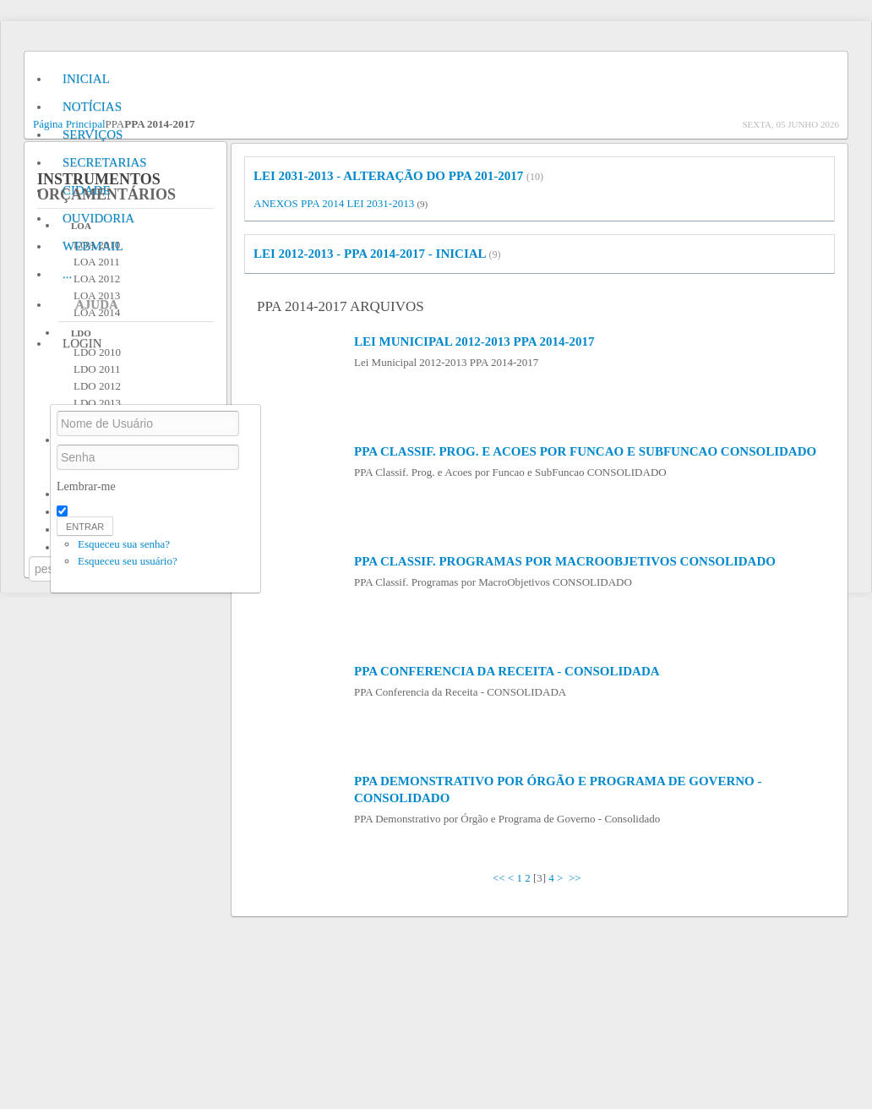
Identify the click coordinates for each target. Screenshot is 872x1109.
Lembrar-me (86, 486)
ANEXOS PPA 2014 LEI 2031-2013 (333, 203)
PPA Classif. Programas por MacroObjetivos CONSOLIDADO (565, 561)
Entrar (85, 527)
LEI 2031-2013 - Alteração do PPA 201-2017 (388, 176)
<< (499, 877)
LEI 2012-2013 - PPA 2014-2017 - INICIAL (369, 253)
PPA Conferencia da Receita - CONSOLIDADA (507, 671)
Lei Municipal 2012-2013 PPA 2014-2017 (474, 341)
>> (576, 877)
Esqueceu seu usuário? (127, 560)
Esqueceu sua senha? (124, 544)
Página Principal (69, 123)
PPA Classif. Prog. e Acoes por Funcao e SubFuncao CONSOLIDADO (585, 451)
